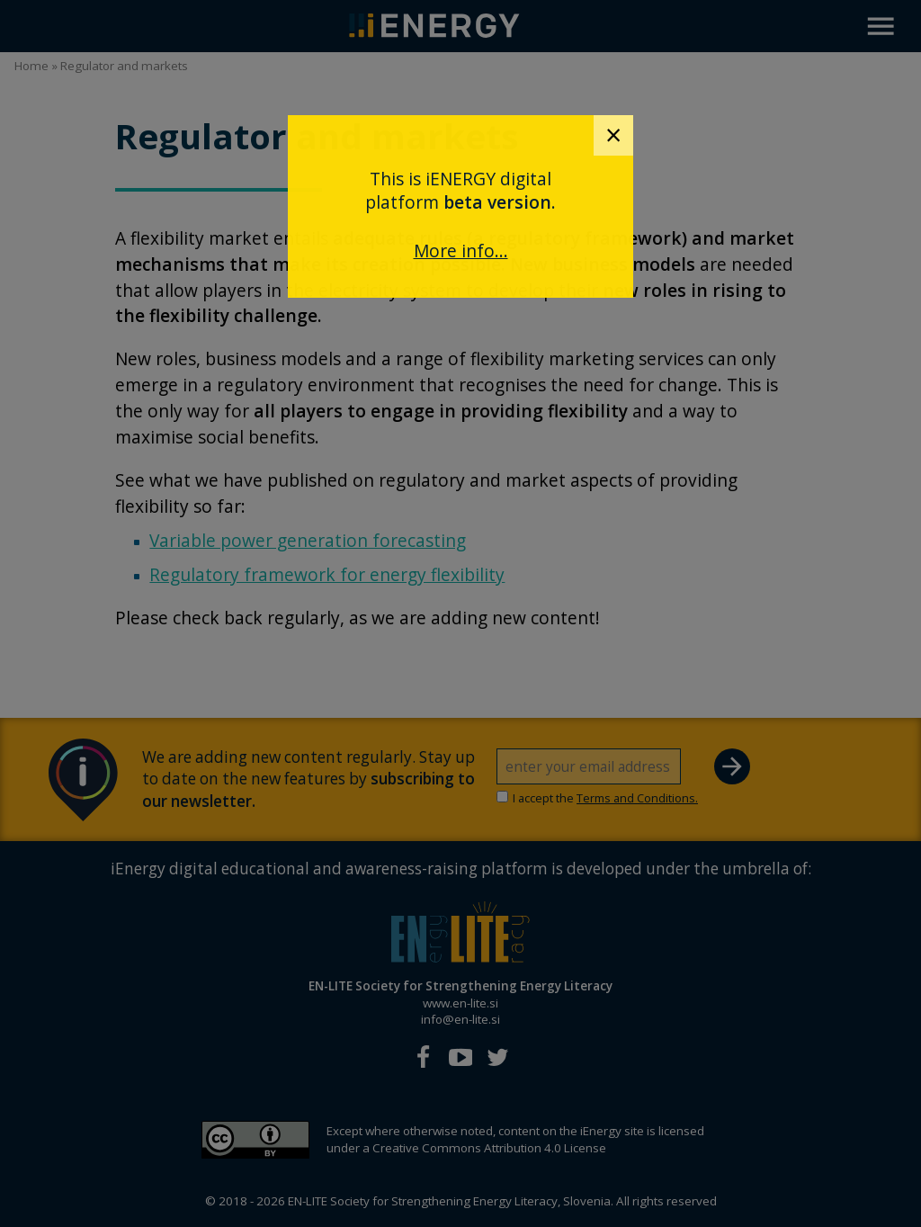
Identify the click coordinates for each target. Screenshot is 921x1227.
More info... (461, 250)
